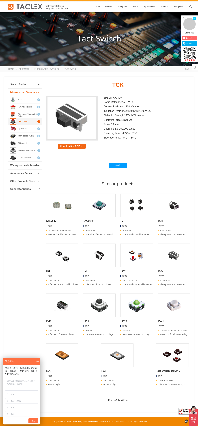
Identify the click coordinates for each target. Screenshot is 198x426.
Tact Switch (71, 69)
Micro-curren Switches (47, 69)
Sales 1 (187, 38)
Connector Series (25, 189)
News (136, 7)
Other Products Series (25, 181)
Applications (150, 7)
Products (109, 7)
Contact (165, 7)
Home (97, 7)
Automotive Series (25, 173)
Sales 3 (187, 43)
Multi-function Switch (25, 150)
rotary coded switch (25, 136)
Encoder (25, 100)
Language (180, 7)
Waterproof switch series (25, 165)
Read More (118, 399)
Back (187, 69)
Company (123, 7)
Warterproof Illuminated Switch (25, 114)
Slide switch (25, 143)
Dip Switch (25, 129)
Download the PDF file (71, 146)
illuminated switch (25, 107)
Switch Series (25, 84)
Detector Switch (25, 158)
